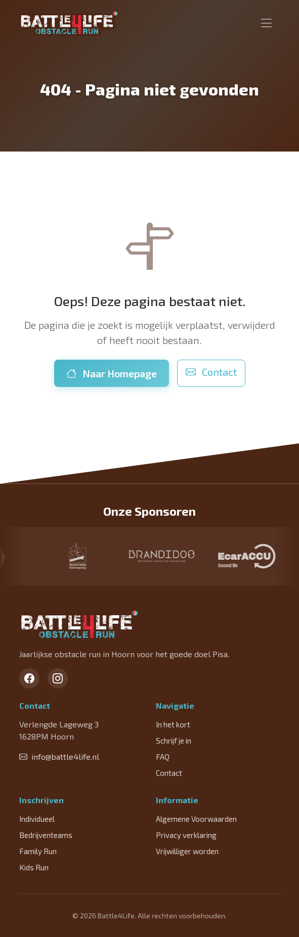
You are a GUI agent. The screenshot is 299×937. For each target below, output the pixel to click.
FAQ (162, 756)
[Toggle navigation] (266, 23)
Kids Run (34, 867)
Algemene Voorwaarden (196, 818)
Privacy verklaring (186, 835)
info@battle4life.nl (59, 756)
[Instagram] (58, 678)
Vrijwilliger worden (187, 851)
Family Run (38, 851)
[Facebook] (29, 678)
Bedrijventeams (45, 835)
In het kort (173, 724)
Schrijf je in (173, 740)
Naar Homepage (111, 373)
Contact (211, 372)
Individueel (37, 818)
